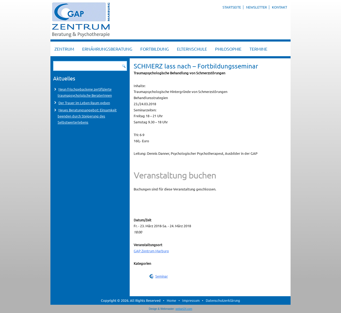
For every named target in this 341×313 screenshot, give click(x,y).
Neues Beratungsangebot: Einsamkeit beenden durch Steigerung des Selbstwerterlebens (87, 116)
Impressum (191, 300)
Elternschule (192, 48)
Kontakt (279, 7)
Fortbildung (154, 48)
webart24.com (184, 308)
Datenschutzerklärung (223, 300)
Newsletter (256, 7)
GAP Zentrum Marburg (151, 251)
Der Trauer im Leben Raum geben (84, 102)
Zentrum (64, 48)
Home (171, 300)
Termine (258, 48)
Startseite (232, 7)
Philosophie (228, 48)
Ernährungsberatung (107, 48)
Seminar (161, 276)
